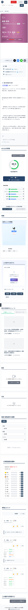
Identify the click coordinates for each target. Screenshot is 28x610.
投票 (22, 472)
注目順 (13, 293)
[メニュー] (25, 2)
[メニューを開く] (0, 305)
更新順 (7, 293)
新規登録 (20, 2)
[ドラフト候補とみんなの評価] (2, 2)
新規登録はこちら (14, 282)
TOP (1, 11)
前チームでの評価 (7, 209)
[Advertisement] (14, 51)
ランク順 (20, 293)
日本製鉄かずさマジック (10, 71)
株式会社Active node (15, 609)
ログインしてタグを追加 (9, 139)
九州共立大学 (8, 69)
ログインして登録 (14, 382)
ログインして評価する (18, 155)
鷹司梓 (7, 297)
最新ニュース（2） (7, 312)
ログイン (14, 2)
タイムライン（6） (20, 312)
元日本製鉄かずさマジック (10, 23)
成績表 (4, 421)
